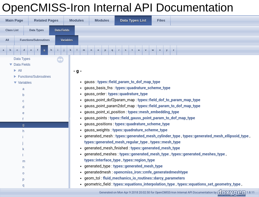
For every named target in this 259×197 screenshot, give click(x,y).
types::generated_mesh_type (155, 148)
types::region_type (139, 160)
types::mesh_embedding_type (153, 112)
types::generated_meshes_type (198, 154)
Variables (24, 83)
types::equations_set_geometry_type (208, 184)
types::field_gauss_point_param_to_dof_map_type (152, 118)
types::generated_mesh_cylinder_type (148, 136)
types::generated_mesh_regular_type (116, 142)
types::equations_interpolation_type (144, 184)
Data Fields (22, 64)
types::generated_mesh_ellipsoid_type (216, 136)
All (20, 71)
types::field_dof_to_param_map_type (169, 100)
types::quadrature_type (128, 94)
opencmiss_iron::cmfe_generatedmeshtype (151, 172)
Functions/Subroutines (34, 77)
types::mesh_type (165, 142)
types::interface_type (102, 160)
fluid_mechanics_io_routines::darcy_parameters (144, 178)
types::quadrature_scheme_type (143, 88)
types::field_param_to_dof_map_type (128, 82)
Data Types (22, 59)
